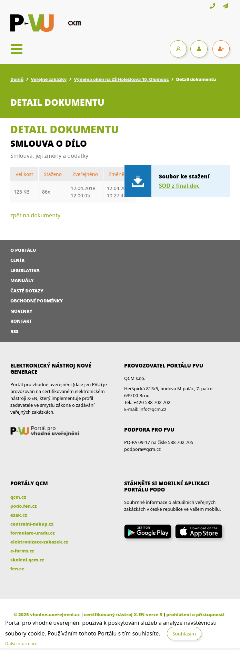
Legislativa (25, 270)
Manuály (22, 280)
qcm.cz (18, 497)
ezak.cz (18, 515)
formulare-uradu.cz (32, 533)
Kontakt (21, 321)
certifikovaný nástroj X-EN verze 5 (123, 614)
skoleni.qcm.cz (27, 560)
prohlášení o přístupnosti (195, 614)
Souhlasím (184, 633)
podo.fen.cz (23, 506)
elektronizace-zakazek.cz (39, 542)
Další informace (21, 643)
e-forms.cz (22, 551)
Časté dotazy (26, 291)
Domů (16, 79)
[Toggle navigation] (16, 49)
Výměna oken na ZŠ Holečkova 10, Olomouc (121, 79)
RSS (14, 331)
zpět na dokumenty (35, 215)
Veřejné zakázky (49, 79)
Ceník (17, 260)
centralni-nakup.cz (31, 524)
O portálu (23, 250)
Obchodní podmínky (36, 301)
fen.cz (17, 569)
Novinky (21, 311)
